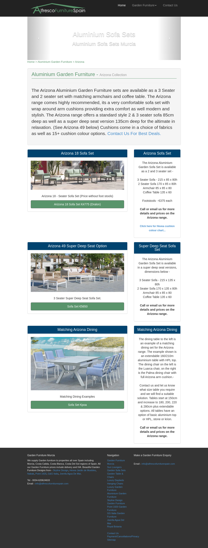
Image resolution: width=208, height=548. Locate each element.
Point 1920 (41, 473)
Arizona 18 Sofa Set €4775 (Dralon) (77, 204)
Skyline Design (60, 470)
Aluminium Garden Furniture (55, 61)
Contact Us (170, 5)
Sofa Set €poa (77, 404)
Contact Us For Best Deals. (133, 133)
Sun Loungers (114, 467)
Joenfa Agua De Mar (70, 473)
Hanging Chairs (115, 483)
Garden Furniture (144, 5)
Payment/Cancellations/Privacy (123, 536)
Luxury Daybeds (115, 480)
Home (122, 5)
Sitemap (111, 540)
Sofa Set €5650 (77, 306)
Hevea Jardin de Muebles (83, 470)
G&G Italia (53, 473)
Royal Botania (114, 526)
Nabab (30, 473)
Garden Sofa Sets (116, 470)
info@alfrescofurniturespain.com (51, 483)
